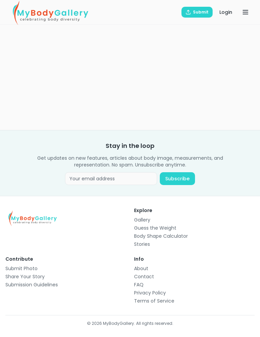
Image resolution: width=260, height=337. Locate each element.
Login (225, 12)
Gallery (142, 219)
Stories (142, 244)
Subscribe (177, 178)
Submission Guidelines (31, 284)
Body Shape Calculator (161, 236)
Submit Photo (21, 268)
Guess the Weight (155, 228)
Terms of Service (154, 300)
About (141, 268)
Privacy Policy (150, 292)
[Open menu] (245, 12)
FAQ (139, 284)
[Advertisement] (130, 77)
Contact (144, 276)
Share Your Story (25, 276)
